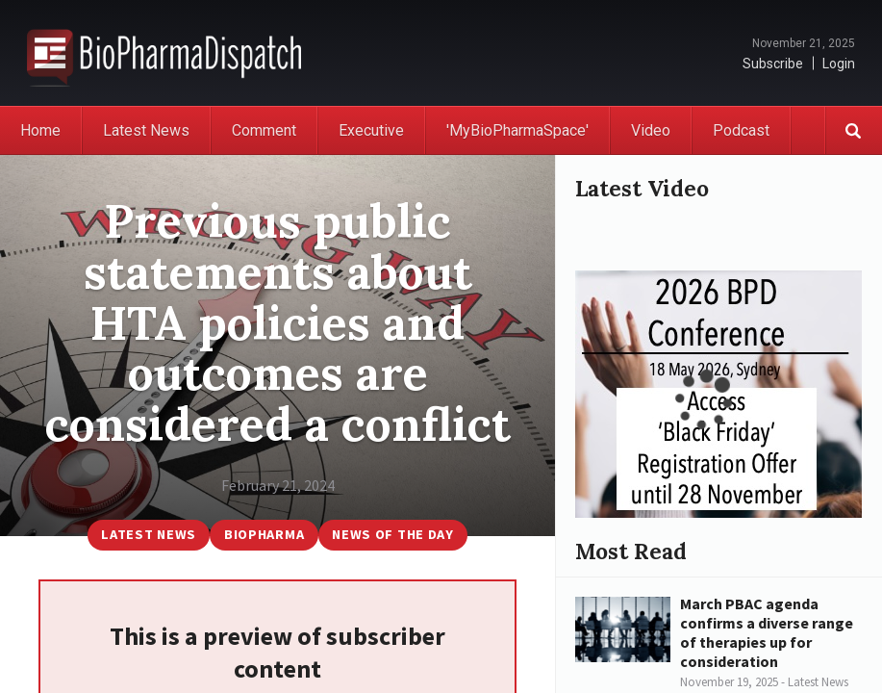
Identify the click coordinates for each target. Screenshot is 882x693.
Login (838, 63)
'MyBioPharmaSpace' (517, 130)
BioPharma (264, 534)
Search (853, 130)
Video (650, 130)
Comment (264, 130)
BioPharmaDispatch (164, 53)
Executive (371, 130)
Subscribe (773, 63)
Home (40, 130)
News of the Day (393, 534)
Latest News (146, 130)
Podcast (741, 130)
